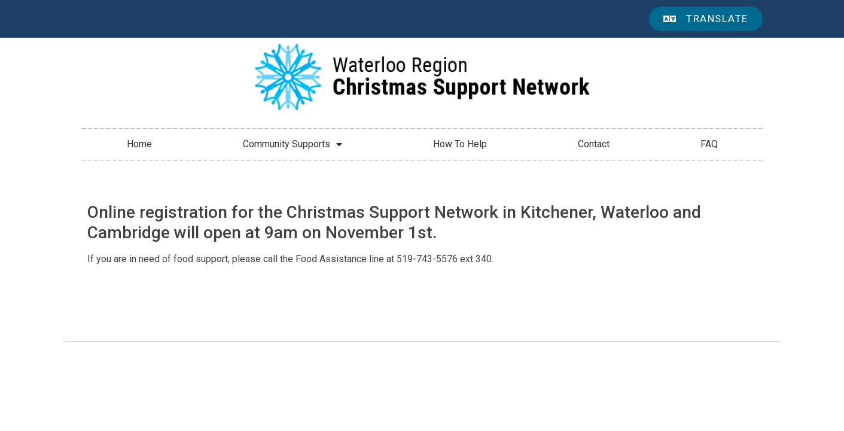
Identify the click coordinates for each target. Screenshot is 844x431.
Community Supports (292, 144)
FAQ (709, 144)
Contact (594, 144)
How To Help (460, 144)
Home (139, 144)
